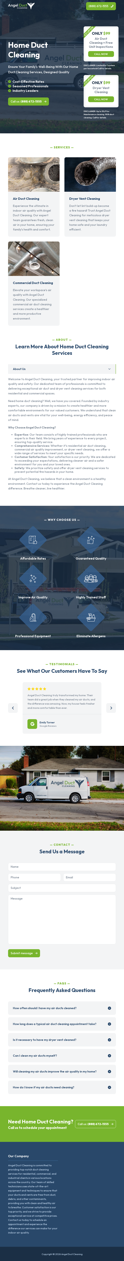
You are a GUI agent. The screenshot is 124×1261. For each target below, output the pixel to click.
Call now (101, 54)
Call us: (26, 101)
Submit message (22, 953)
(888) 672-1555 (98, 6)
